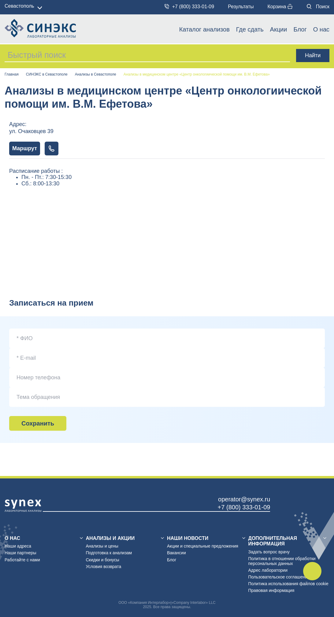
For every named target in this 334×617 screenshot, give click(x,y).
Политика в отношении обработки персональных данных (282, 561)
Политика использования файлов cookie (288, 583)
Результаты (241, 6)
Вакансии (176, 552)
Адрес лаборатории (268, 570)
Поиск (318, 6)
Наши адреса (18, 546)
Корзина (279, 6)
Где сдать (250, 29)
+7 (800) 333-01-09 (189, 6)
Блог (299, 29)
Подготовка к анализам (109, 552)
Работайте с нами (22, 559)
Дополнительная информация (272, 541)
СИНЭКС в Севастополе (47, 74)
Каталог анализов (204, 29)
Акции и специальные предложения (202, 546)
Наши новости (187, 538)
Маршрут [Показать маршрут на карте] (24, 148)
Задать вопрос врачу (269, 551)
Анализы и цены (102, 546)
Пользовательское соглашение (279, 576)
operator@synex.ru (244, 499)
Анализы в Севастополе (95, 74)
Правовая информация (271, 590)
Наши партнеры (20, 552)
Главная (12, 74)
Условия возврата (103, 566)
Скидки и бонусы (102, 559)
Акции (278, 29)
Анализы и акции (110, 538)
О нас (321, 29)
